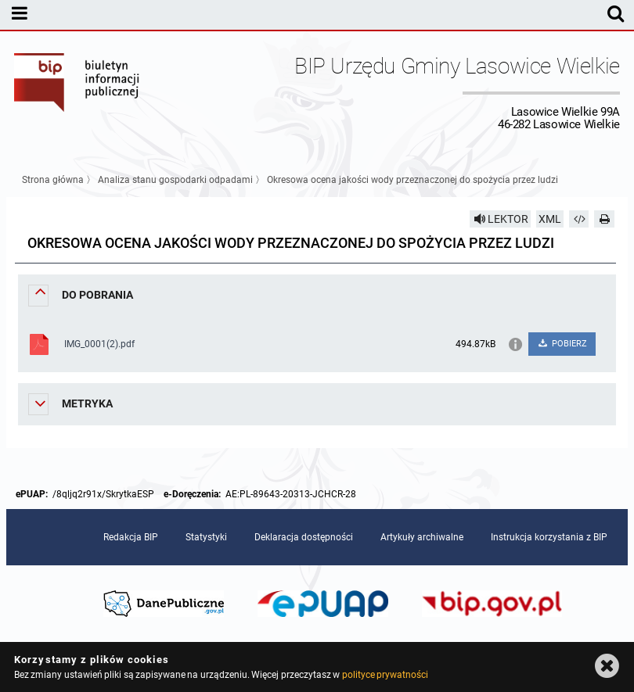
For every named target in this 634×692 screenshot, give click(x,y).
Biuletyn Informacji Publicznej (77, 92)
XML (550, 219)
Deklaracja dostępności (303, 537)
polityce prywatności (385, 674)
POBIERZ (561, 344)
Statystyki (206, 537)
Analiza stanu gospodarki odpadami (175, 179)
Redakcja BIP (130, 537)
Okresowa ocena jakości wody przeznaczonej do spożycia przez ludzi (412, 179)
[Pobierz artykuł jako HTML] (579, 219)
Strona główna (53, 179)
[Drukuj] (604, 219)
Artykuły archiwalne (421, 537)
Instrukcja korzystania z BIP (549, 537)
